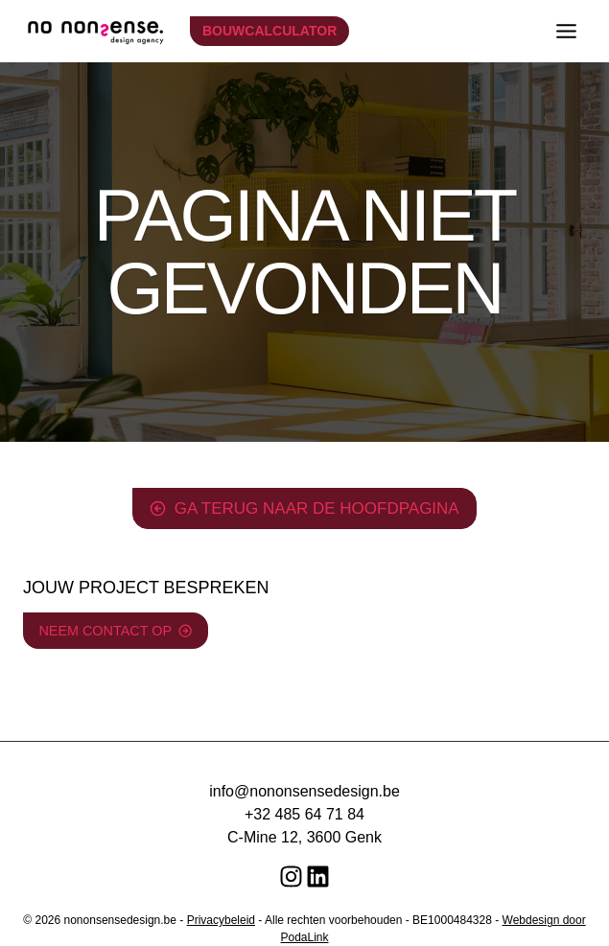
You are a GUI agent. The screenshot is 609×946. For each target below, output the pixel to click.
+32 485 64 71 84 (304, 814)
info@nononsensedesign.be (304, 791)
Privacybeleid (221, 920)
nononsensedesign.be (120, 920)
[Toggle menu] (566, 31)
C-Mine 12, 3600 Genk (304, 837)
